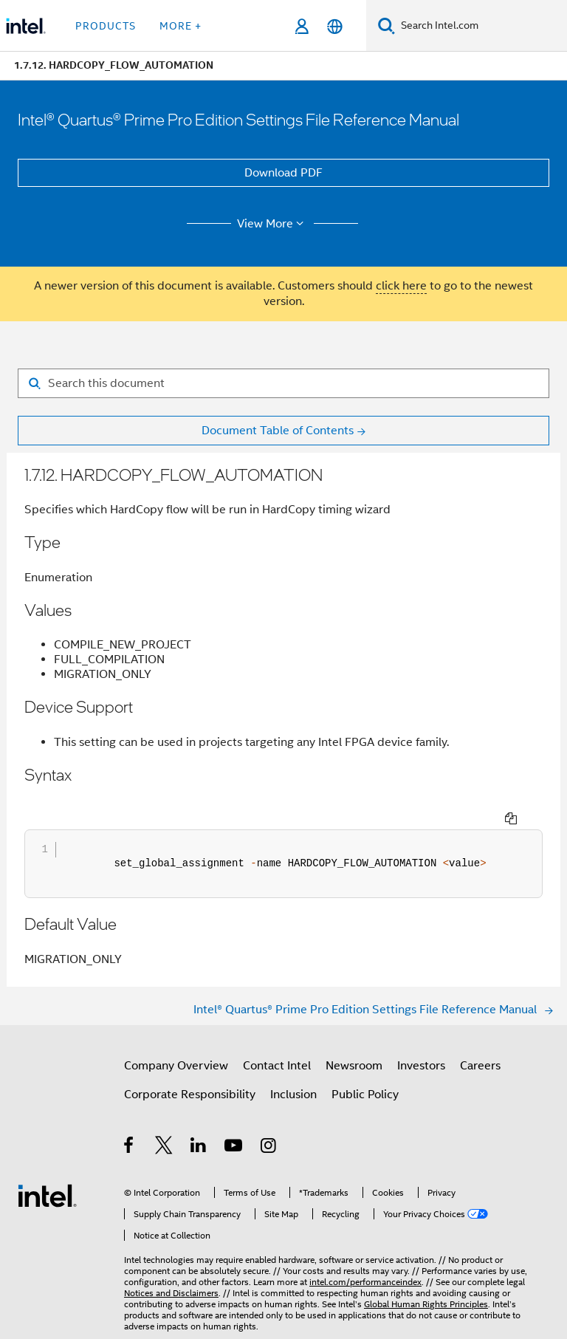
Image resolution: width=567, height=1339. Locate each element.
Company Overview (176, 1038)
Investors (421, 1038)
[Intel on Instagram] (269, 1120)
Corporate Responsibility (189, 1067)
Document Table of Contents (278, 430)
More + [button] (180, 25)
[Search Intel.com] (481, 26)
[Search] (386, 25)
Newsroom (354, 1038)
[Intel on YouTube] (234, 1120)
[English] (334, 26)
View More (273, 223)
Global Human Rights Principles (426, 1276)
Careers (480, 1038)
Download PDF (283, 172)
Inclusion (293, 1067)
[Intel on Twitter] (164, 1120)
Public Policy (365, 1067)
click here (401, 285)
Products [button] (105, 25)
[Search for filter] (283, 383)
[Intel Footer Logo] (47, 1167)
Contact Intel (277, 1038)
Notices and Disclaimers (171, 1265)
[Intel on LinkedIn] (199, 1120)
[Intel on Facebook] (129, 1120)
